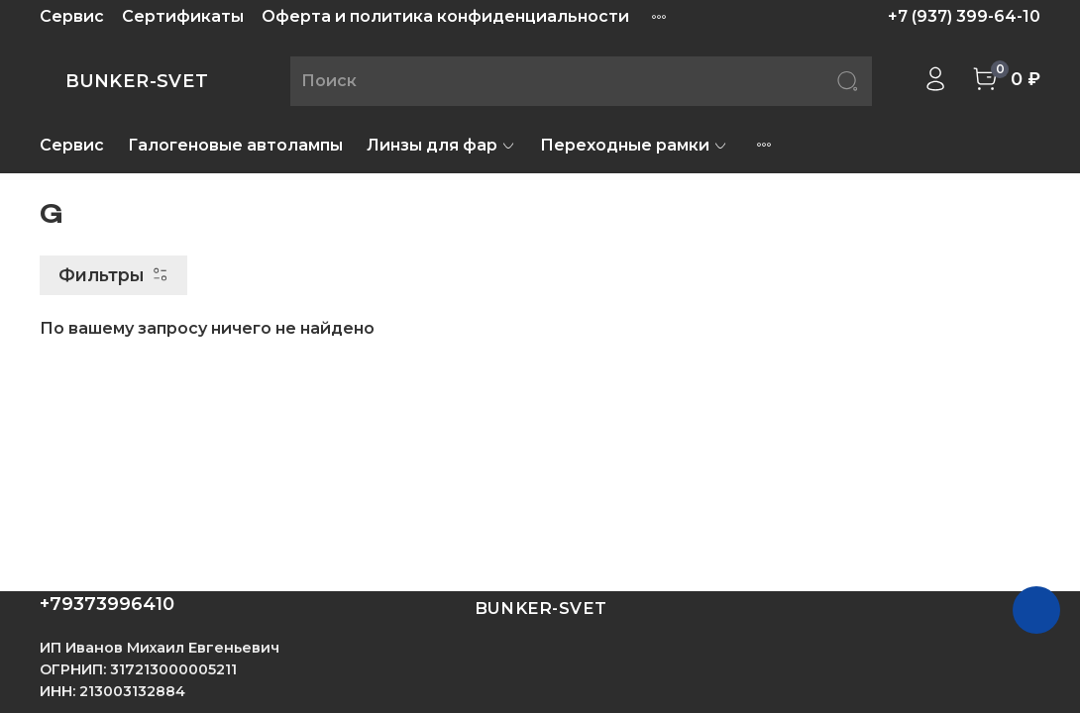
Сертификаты (183, 16)
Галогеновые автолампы (235, 145)
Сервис (72, 16)
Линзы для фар (441, 145)
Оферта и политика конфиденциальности (445, 16)
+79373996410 (107, 604)
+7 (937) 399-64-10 (964, 16)
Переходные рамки (634, 145)
